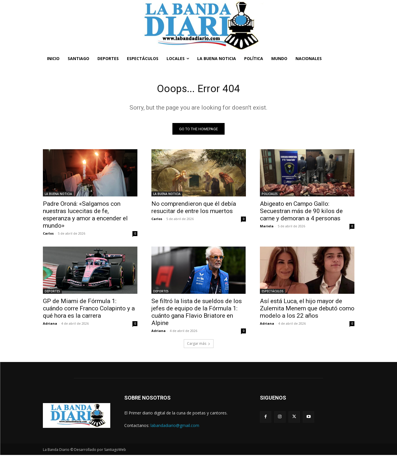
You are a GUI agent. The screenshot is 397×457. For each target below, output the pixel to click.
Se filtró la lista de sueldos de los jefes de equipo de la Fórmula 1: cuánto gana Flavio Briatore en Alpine (196, 314)
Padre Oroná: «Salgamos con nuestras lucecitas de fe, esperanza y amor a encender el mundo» (85, 216)
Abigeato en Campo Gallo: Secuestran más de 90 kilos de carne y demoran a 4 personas (301, 213)
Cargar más (198, 345)
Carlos (48, 235)
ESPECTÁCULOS (273, 293)
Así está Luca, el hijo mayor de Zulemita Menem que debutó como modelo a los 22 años (307, 310)
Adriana (50, 325)
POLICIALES (270, 196)
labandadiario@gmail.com (175, 427)
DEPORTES (52, 293)
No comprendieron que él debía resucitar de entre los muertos (193, 209)
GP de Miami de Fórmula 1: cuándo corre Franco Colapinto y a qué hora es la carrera (89, 310)
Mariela (267, 228)
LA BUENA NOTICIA (58, 196)
